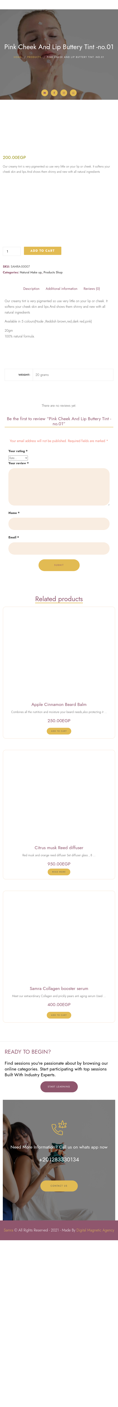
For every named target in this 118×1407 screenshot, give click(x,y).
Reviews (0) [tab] (92, 455)
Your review (18, 630)
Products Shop (53, 439)
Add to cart (42, 417)
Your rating (17, 618)
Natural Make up (31, 439)
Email (13, 704)
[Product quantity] (12, 418)
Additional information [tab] (61, 455)
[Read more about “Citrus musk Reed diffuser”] (59, 1038)
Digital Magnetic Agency (95, 1397)
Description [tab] (31, 455)
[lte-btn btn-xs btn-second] (59, 898)
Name (14, 680)
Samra (8, 1397)
